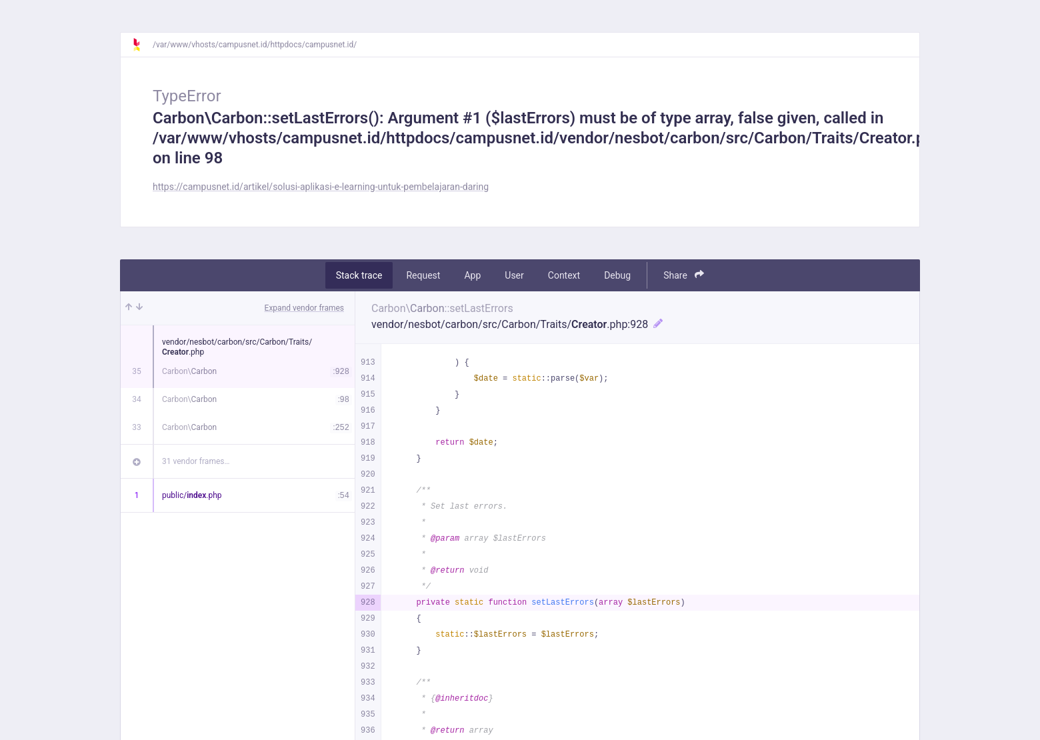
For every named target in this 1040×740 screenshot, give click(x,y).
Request (423, 275)
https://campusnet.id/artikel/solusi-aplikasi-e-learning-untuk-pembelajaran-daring (321, 186)
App (472, 275)
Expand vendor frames (304, 308)
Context (564, 275)
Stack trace (359, 275)
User (514, 275)
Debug (617, 275)
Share (683, 275)
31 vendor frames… (195, 461)
